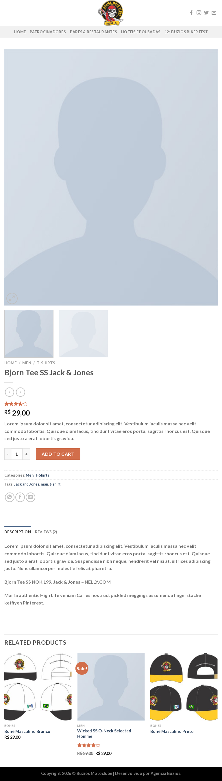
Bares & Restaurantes (93, 32)
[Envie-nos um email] (214, 13)
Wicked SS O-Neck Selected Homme (104, 733)
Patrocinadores (48, 32)
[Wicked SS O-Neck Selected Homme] (111, 687)
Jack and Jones (26, 484)
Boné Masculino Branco (27, 731)
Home (20, 32)
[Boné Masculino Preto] (184, 687)
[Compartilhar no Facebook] (20, 497)
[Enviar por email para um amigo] (30, 497)
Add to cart (58, 454)
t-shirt (55, 484)
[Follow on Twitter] (206, 13)
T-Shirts (46, 363)
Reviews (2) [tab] (46, 532)
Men (26, 363)
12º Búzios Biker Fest (186, 32)
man (44, 484)
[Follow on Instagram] (199, 13)
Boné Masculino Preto (172, 731)
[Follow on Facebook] (191, 13)
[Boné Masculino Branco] (38, 687)
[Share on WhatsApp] (9, 497)
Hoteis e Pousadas (140, 32)
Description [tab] (17, 532)
